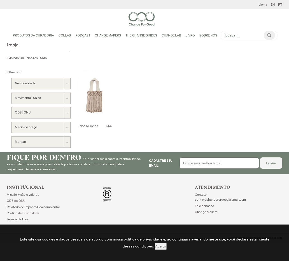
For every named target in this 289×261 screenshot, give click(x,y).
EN (273, 4)
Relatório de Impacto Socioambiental (33, 207)
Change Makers (108, 35)
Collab (64, 35)
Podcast (82, 35)
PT (280, 4)
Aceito (160, 246)
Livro (190, 35)
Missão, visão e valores (23, 195)
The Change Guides (141, 35)
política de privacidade (143, 239)
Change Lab (171, 35)
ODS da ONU (16, 201)
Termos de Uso (17, 219)
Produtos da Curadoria (33, 35)
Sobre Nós (208, 35)
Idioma (262, 4)
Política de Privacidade (23, 213)
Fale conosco (204, 206)
